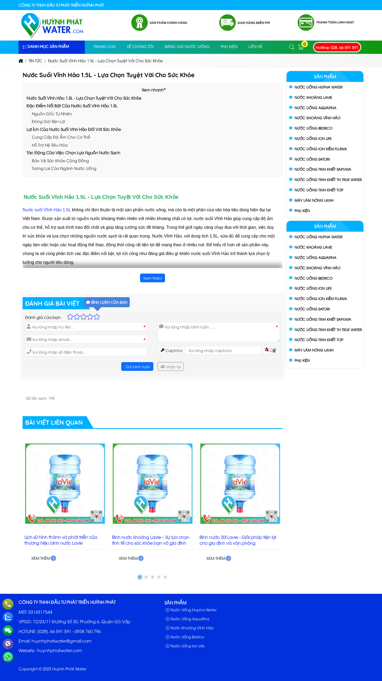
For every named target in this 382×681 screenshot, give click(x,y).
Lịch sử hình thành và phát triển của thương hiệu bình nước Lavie (60, 544)
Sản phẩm (325, 76)
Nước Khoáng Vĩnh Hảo (317, 117)
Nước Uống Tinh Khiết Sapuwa (322, 169)
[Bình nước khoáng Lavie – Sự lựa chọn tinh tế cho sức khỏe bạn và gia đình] (152, 487)
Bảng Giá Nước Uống (187, 47)
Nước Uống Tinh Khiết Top (318, 189)
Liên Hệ (255, 47)
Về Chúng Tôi (140, 47)
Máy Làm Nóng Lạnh (313, 200)
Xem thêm (152, 277)
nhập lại (171, 366)
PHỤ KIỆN (229, 47)
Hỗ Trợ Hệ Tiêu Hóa (49, 144)
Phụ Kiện (302, 210)
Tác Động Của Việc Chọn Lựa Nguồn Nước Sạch (73, 152)
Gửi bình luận (137, 366)
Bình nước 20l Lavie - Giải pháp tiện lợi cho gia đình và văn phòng (237, 544)
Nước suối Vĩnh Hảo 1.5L (47, 210)
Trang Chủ (104, 47)
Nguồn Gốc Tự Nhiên (52, 113)
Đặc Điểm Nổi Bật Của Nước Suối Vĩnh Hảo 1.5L (72, 105)
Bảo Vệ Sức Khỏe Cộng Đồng (60, 160)
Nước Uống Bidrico (313, 128)
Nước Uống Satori (312, 159)
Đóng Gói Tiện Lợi (48, 121)
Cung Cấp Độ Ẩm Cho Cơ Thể (61, 136)
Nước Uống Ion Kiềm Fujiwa (320, 148)
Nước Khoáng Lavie (313, 97)
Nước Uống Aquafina (315, 107)
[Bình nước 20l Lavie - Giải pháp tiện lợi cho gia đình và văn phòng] (240, 487)
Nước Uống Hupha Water (318, 87)
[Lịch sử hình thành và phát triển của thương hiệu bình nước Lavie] (65, 487)
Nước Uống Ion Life (313, 138)
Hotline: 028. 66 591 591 (337, 47)
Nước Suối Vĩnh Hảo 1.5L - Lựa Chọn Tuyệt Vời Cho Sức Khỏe (84, 97)
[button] (292, 47)
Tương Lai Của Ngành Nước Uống (64, 168)
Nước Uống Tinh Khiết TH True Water (328, 179)
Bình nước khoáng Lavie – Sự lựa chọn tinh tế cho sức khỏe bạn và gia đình (150, 544)
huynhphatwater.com (59, 650)
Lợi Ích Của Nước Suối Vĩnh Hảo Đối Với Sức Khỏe (74, 129)
